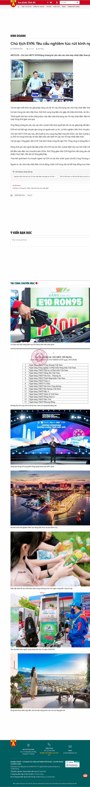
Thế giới (48, 6)
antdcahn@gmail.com (70, 753)
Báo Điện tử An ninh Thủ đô (13, 3)
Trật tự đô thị (26, 6)
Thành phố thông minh (75, 6)
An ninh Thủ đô (27, 2)
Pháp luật (56, 6)
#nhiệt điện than (20, 195)
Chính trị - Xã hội (38, 6)
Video (64, 6)
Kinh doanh (18, 35)
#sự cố (30, 195)
